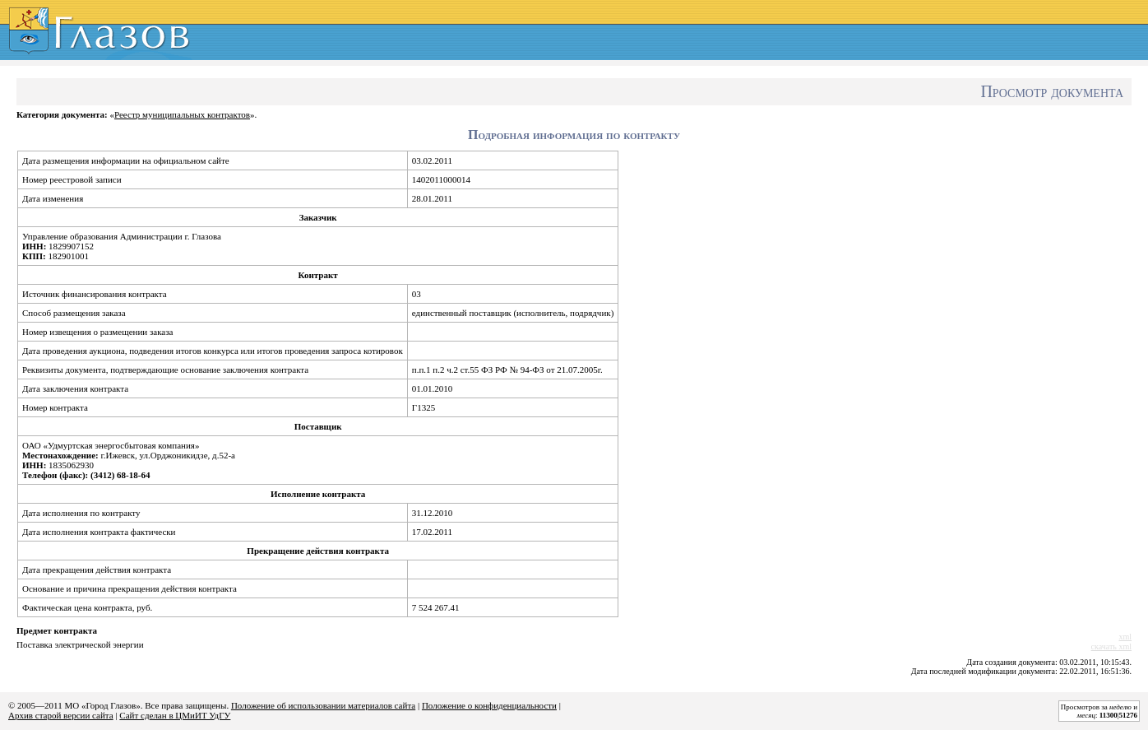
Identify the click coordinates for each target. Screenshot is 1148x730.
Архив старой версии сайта (60, 715)
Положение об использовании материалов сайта (323, 705)
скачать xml (1111, 646)
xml (1125, 636)
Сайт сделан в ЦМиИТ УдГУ (174, 715)
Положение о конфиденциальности (489, 705)
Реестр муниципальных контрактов (182, 114)
